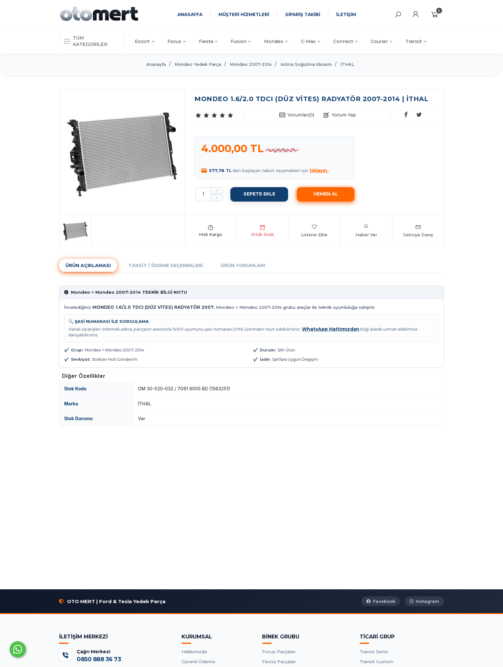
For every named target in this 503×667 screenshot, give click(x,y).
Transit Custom (376, 661)
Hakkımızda (194, 651)
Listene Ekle (314, 230)
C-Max (310, 41)
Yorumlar (300, 115)
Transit (415, 41)
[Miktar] (203, 194)
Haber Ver (366, 230)
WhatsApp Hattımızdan (330, 329)
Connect (345, 41)
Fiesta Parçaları (279, 661)
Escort (144, 41)
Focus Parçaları (278, 651)
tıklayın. (319, 170)
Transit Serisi (374, 651)
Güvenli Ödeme (198, 661)
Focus (176, 41)
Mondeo (276, 41)
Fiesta (208, 41)
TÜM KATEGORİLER (85, 41)
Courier (381, 41)
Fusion (241, 41)
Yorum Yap (344, 115)
